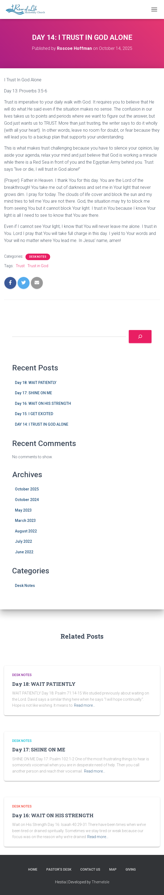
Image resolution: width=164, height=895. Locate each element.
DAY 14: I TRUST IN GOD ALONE (41, 424)
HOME (32, 869)
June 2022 (24, 552)
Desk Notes (37, 256)
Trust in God (37, 266)
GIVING (131, 869)
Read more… (84, 705)
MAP (113, 869)
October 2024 (27, 499)
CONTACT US (90, 869)
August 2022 (26, 531)
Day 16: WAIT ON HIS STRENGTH (43, 403)
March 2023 (25, 520)
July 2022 (23, 541)
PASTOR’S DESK (58, 869)
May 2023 (23, 510)
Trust (20, 266)
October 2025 (27, 489)
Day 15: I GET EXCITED (34, 414)
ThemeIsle (100, 882)
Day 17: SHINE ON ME (33, 393)
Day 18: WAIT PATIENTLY (35, 382)
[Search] (140, 336)
